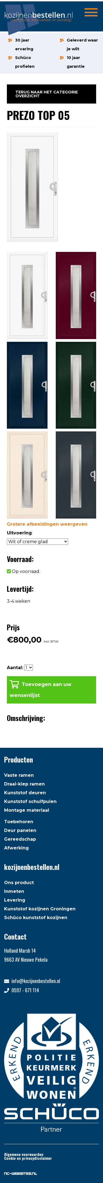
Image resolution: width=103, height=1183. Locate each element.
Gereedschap (20, 839)
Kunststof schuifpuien (30, 801)
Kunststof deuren (25, 792)
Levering (14, 900)
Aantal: (15, 667)
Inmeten (14, 891)
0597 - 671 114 (25, 990)
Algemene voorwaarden (23, 1154)
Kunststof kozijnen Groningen (40, 908)
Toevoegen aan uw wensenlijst (40, 689)
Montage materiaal (26, 810)
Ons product (19, 882)
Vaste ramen (19, 775)
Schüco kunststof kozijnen (35, 917)
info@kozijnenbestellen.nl (36, 980)
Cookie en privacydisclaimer (28, 1158)
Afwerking (16, 848)
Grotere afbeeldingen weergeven (47, 524)
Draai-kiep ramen (24, 784)
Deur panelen (20, 830)
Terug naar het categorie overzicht (46, 94)
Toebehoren (18, 821)
